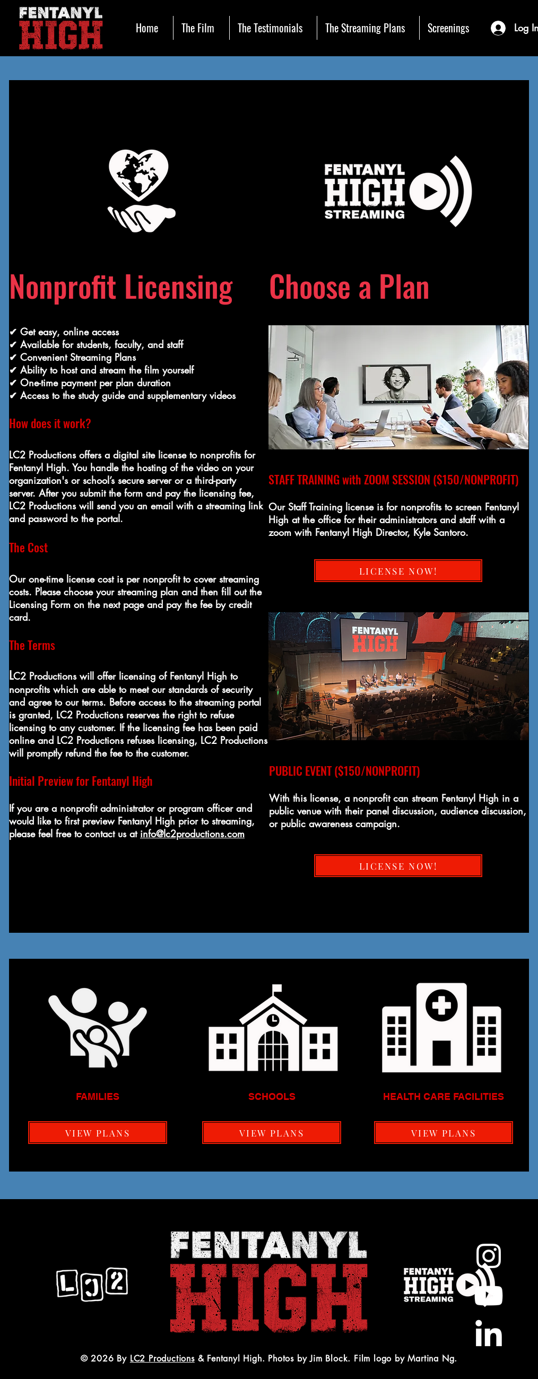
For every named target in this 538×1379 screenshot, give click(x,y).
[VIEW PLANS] (98, 1132)
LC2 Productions (162, 1358)
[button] (201, 28)
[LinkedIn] (488, 1335)
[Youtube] (488, 1295)
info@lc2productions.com (192, 833)
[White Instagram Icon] (488, 1255)
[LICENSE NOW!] (398, 571)
